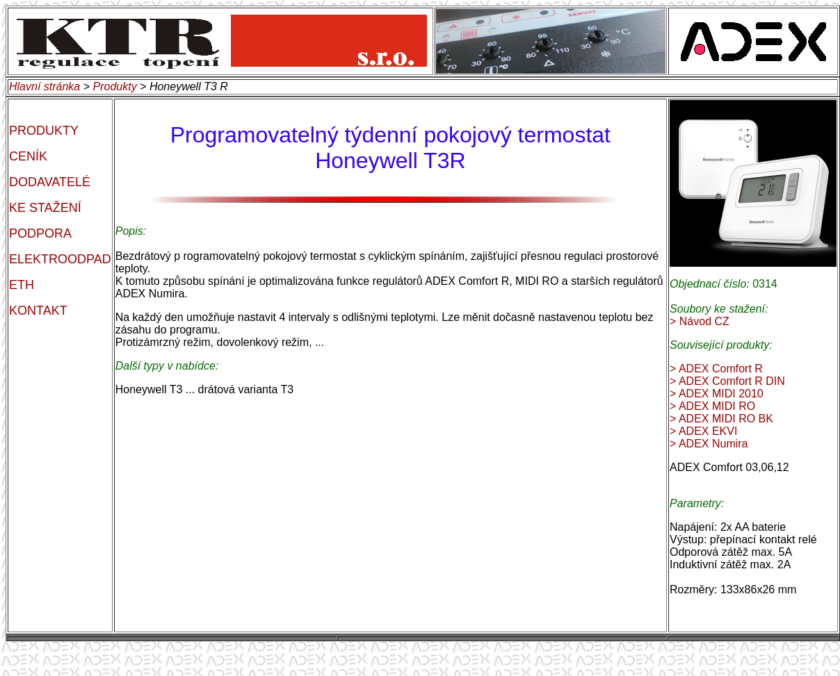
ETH (21, 285)
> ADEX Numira (709, 444)
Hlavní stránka (44, 86)
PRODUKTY (44, 131)
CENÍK (28, 156)
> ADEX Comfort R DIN (727, 381)
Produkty (115, 86)
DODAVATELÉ (49, 182)
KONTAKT (38, 311)
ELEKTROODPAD (60, 259)
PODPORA (40, 233)
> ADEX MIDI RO (712, 406)
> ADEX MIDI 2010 (717, 393)
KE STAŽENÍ (45, 208)
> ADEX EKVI (703, 431)
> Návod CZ (699, 321)
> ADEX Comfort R (716, 368)
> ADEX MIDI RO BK (721, 418)
